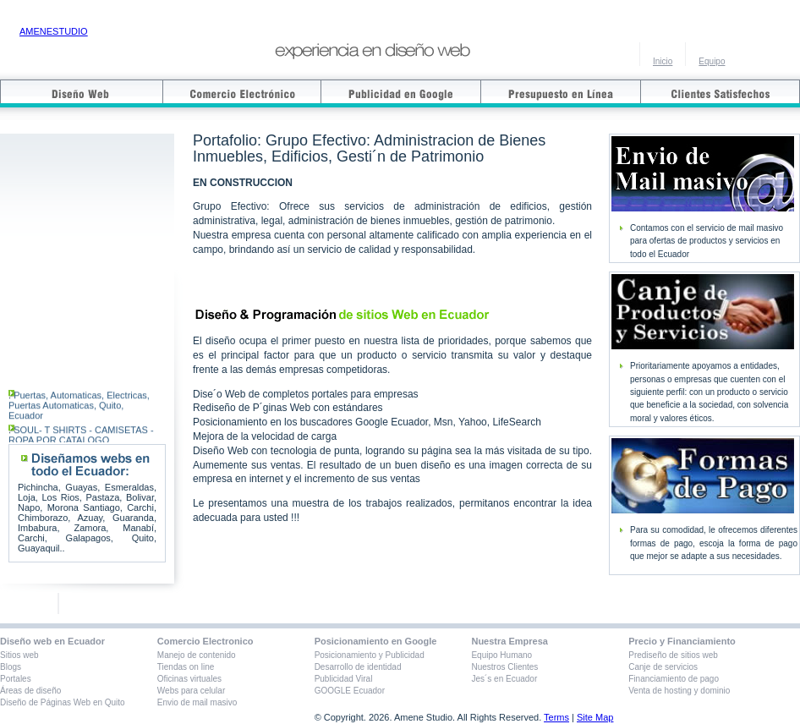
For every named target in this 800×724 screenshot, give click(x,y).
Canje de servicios (663, 667)
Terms (556, 717)
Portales (15, 678)
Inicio (662, 61)
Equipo (712, 61)
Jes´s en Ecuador (504, 678)
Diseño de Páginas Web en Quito (62, 702)
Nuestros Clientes (504, 667)
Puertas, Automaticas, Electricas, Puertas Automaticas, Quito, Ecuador (79, 413)
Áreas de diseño (30, 690)
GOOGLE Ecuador (350, 690)
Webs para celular (191, 690)
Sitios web (19, 655)
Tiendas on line (185, 667)
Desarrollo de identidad (358, 667)
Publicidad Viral (344, 678)
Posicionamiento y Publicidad (370, 655)
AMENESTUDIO (53, 31)
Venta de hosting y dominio (679, 690)
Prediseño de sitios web (673, 655)
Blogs (10, 667)
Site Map (595, 717)
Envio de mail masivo (197, 702)
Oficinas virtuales (189, 678)
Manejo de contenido (196, 655)
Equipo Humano (501, 655)
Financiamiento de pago (673, 678)
